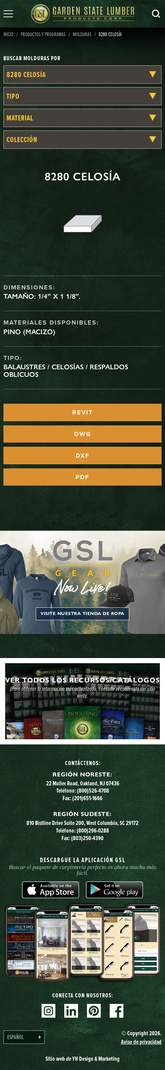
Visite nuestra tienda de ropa (82, 613)
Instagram (48, 1011)
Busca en (156, 13)
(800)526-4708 (93, 790)
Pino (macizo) (29, 332)
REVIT (82, 412)
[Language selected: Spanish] (24, 1037)
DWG (82, 434)
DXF (82, 455)
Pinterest (94, 1011)
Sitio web (82, 1058)
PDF (82, 477)
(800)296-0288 (93, 830)
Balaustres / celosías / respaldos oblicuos (65, 371)
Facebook (116, 1011)
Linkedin (71, 1011)
